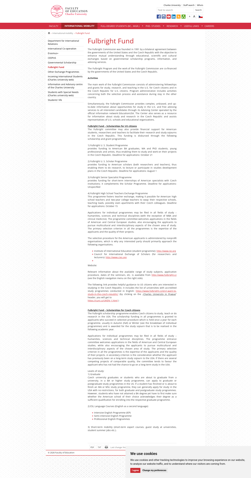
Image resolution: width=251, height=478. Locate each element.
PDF (92, 447)
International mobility (79, 25)
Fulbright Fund (56, 67)
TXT (99, 447)
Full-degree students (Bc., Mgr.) (120, 26)
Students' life (55, 99)
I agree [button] (135, 470)
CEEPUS (52, 57)
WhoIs (200, 5)
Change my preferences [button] (154, 470)
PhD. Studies (153, 26)
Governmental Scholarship (62, 62)
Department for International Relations (63, 42)
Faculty (53, 26)
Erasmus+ (53, 53)
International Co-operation (62, 48)
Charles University (172, 5)
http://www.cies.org (116, 257)
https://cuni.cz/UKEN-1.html (103, 300)
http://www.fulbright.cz (164, 274)
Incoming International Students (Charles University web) (65, 78)
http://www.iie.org (166, 250)
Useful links (191, 26)
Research (172, 26)
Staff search (188, 5)
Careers (209, 26)
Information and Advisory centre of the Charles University (65, 86)
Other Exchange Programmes (63, 71)
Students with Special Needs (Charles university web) (63, 94)
